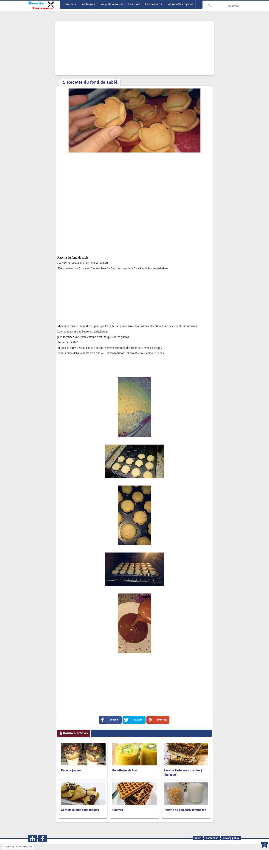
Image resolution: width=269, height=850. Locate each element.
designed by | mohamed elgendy (17, 847)
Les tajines (88, 4)
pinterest (157, 720)
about (198, 838)
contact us (212, 838)
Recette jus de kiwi (124, 770)
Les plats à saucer (112, 4)
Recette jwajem (71, 770)
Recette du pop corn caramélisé (185, 810)
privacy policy (231, 838)
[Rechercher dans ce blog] (223, 6)
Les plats (134, 4)
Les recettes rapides (180, 4)
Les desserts (153, 4)
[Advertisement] (134, 48)
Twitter (133, 720)
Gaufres (117, 810)
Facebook (109, 720)
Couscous (69, 4)
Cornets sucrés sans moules (80, 810)
